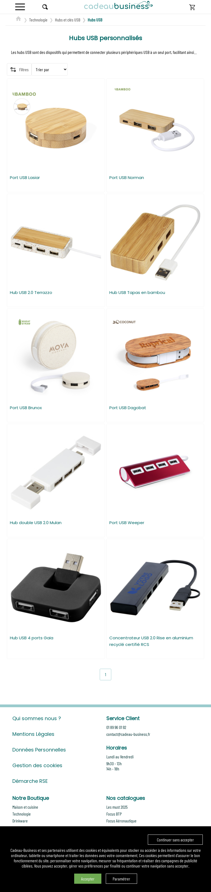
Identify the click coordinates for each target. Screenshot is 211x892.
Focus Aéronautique (121, 820)
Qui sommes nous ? (36, 718)
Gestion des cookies (37, 765)
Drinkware (20, 820)
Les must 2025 (117, 807)
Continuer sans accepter (175, 839)
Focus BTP (114, 813)
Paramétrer (121, 878)
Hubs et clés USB (67, 19)
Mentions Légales (33, 734)
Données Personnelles (39, 749)
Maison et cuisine (25, 807)
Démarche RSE (30, 781)
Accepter (88, 878)
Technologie (38, 19)
